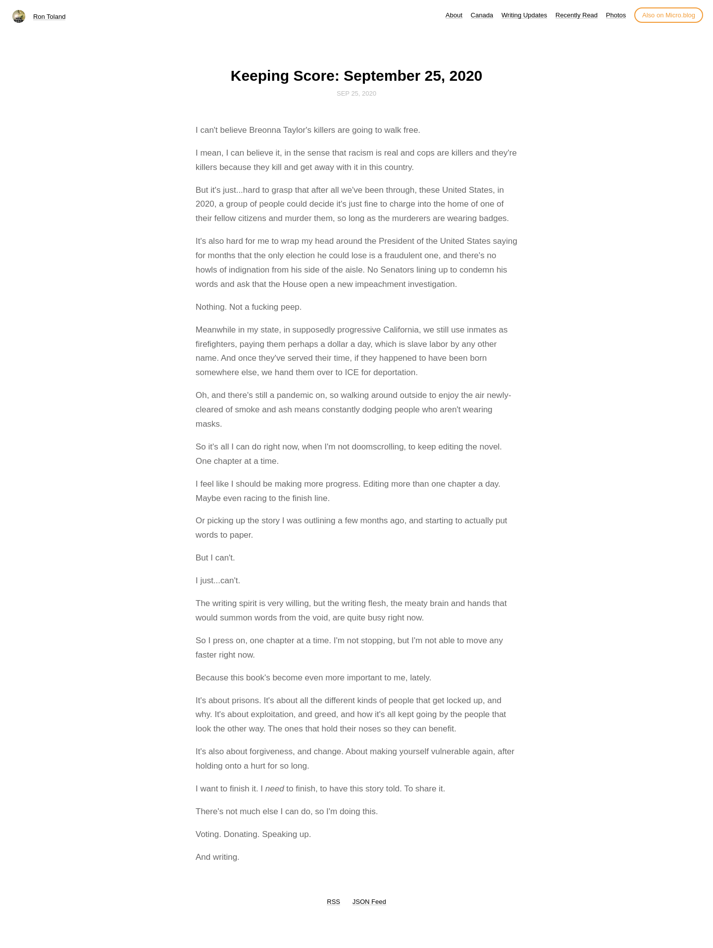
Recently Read (577, 15)
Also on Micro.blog (668, 15)
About (454, 15)
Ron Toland (49, 16)
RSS (333, 901)
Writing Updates (524, 15)
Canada (482, 15)
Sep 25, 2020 (356, 93)
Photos (616, 15)
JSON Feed (369, 901)
